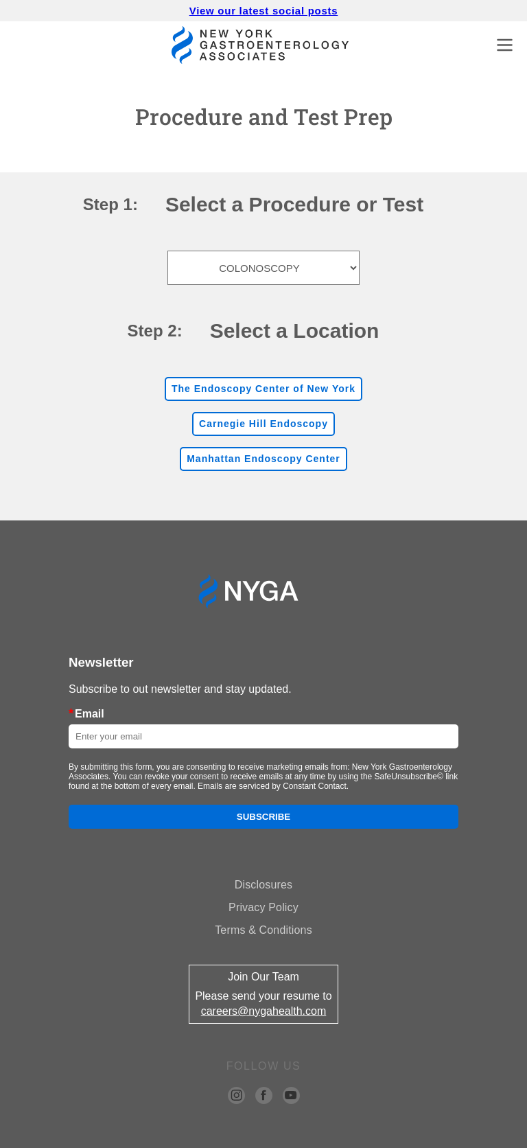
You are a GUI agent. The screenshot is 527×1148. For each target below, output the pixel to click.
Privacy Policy (263, 907)
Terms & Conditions (263, 930)
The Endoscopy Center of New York (263, 388)
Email (86, 713)
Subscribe (264, 817)
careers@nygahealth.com (264, 1011)
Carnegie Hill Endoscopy (263, 423)
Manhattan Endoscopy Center (263, 458)
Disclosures (263, 885)
